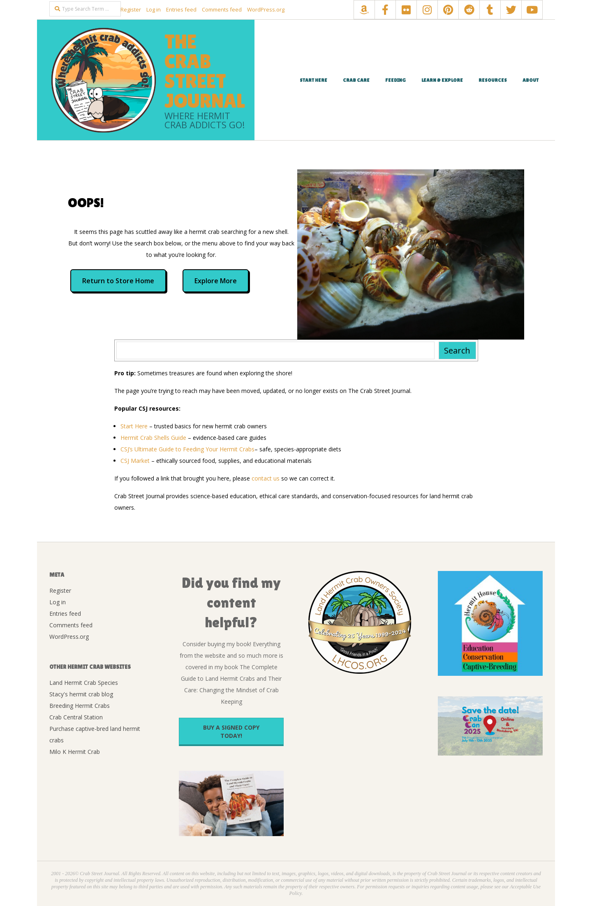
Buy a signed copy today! (231, 731)
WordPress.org (265, 9)
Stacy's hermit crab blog (81, 694)
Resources (493, 80)
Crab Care (356, 80)
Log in (153, 9)
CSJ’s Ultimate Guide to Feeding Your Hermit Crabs (187, 449)
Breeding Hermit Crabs (79, 706)
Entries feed (181, 9)
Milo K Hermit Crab (74, 752)
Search (457, 350)
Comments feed (222, 9)
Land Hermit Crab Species (83, 682)
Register (130, 9)
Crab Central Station (76, 717)
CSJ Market (135, 461)
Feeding (395, 80)
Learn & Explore (442, 80)
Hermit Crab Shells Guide (153, 437)
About (531, 80)
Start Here (313, 80)
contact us (266, 478)
